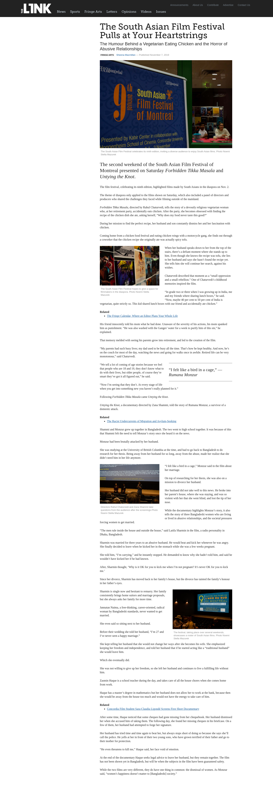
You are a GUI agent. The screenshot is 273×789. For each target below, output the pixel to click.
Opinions (129, 12)
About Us (198, 5)
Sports (75, 12)
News (61, 12)
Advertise (228, 5)
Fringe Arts (93, 12)
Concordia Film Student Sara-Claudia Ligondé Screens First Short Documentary (153, 708)
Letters (111, 12)
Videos (146, 12)
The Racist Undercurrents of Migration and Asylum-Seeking (141, 421)
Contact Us (244, 5)
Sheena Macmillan (125, 55)
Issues (161, 12)
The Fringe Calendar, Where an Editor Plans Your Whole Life (142, 315)
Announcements (179, 5)
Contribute (213, 5)
